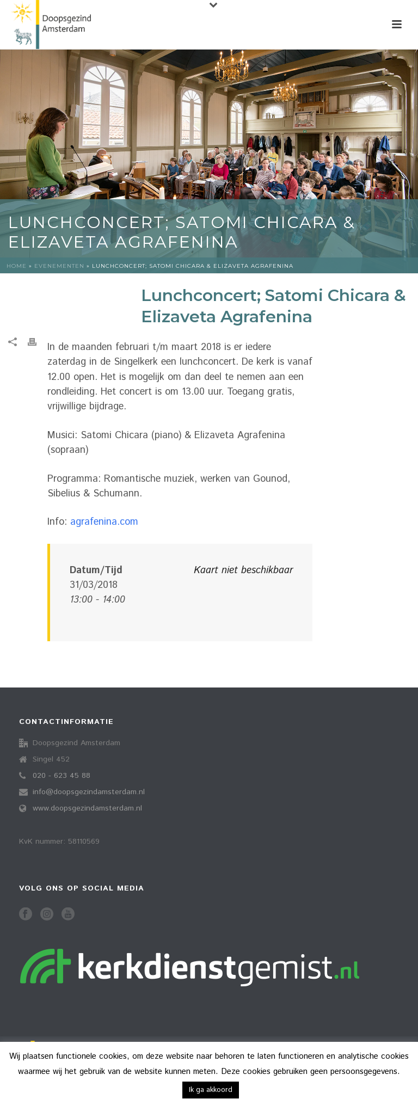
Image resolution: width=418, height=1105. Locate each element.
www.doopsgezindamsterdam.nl (87, 808)
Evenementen (59, 265)
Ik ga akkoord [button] (210, 1090)
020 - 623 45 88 (61, 776)
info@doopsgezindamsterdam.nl (89, 792)
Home (17, 265)
